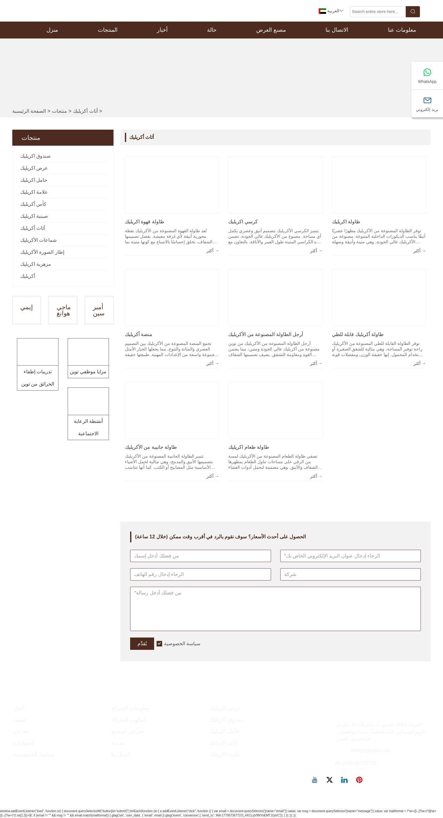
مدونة (118, 743)
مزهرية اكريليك (35, 264)
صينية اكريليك (34, 216)
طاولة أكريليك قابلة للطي (358, 334)
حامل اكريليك (33, 180)
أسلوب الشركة (128, 720)
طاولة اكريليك (346, 221)
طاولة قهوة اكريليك (144, 221)
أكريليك (27, 276)
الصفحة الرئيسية (29, 111)
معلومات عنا (402, 30)
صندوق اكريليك (35, 156)
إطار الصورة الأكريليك (42, 252)
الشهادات (24, 743)
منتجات (59, 111)
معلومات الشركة (130, 708)
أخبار (162, 30)
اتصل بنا (120, 754)
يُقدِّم (142, 643)
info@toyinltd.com (370, 750)
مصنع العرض (271, 30)
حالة (212, 30)
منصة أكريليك (138, 334)
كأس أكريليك (33, 204)
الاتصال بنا (336, 30)
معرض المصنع (127, 731)
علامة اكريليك (34, 192)
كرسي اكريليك (242, 221)
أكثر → (212, 250)
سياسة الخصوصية (182, 643)
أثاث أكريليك (85, 111)
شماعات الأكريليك (38, 240)
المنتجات (108, 30)
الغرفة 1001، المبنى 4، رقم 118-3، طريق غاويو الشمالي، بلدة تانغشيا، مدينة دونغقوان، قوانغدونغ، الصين (381, 731)
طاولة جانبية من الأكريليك (151, 447)
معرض (22, 731)
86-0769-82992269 (356, 763)
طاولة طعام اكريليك (248, 447)
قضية (20, 720)
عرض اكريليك (34, 168)
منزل (52, 30)
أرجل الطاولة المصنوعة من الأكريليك (265, 334)
